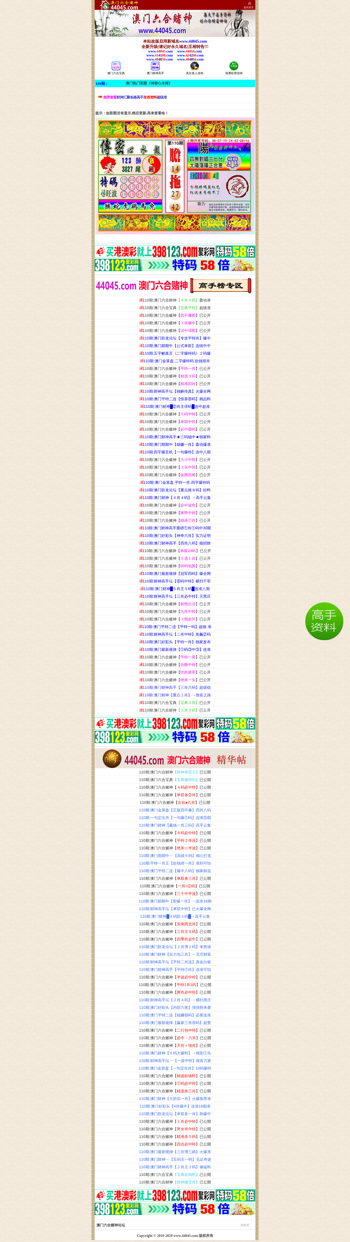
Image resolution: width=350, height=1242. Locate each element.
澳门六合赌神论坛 (172, 1224)
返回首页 (249, 7)
